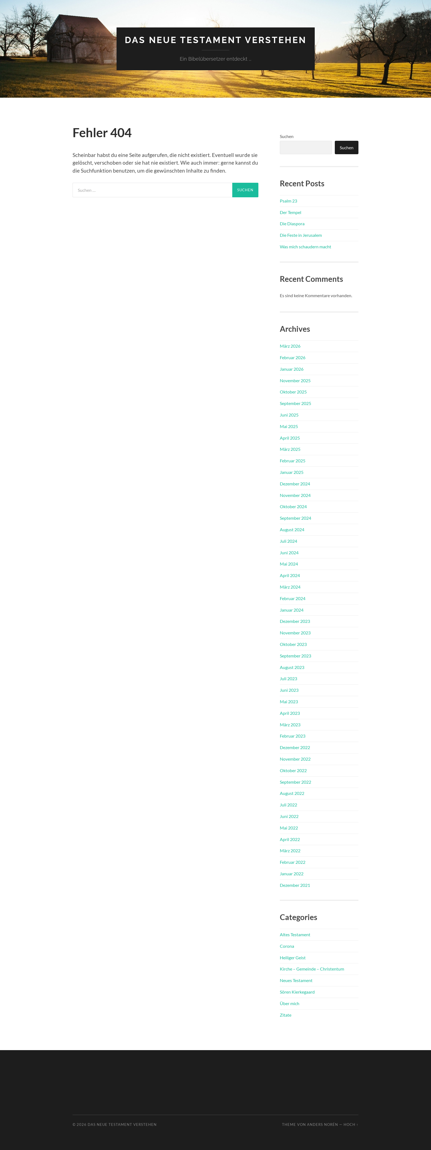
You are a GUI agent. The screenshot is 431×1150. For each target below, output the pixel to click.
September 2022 (295, 782)
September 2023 (295, 655)
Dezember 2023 (295, 621)
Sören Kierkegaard (297, 991)
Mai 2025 (289, 426)
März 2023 (290, 724)
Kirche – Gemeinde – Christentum (312, 968)
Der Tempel (290, 212)
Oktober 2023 (293, 644)
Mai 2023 (289, 701)
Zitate (285, 1014)
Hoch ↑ (351, 1124)
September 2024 (295, 518)
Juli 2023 (288, 678)
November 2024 (295, 495)
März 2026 (290, 345)
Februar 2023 (292, 735)
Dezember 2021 (295, 885)
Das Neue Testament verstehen (215, 40)
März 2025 (290, 449)
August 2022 (292, 793)
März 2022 (290, 850)
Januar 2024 (291, 609)
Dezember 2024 (295, 483)
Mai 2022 (289, 827)
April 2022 (290, 839)
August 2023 (292, 667)
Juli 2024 (288, 541)
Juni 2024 (289, 552)
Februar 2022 (292, 862)
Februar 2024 (292, 598)
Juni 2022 (289, 816)
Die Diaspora (292, 223)
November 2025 (295, 380)
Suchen (287, 136)
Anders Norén (322, 1124)
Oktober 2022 (293, 770)
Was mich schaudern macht (305, 246)
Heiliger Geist (293, 957)
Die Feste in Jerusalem (301, 235)
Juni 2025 (289, 414)
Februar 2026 (292, 357)
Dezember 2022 (295, 747)
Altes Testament (295, 934)
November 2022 (295, 758)
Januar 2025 (291, 472)
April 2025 (290, 437)
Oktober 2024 (293, 506)
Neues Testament (296, 980)
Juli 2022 (288, 804)
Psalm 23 (288, 200)
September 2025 (295, 403)
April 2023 (290, 713)
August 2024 (292, 529)
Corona (287, 946)
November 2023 (295, 632)
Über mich (289, 1003)
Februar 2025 (292, 460)
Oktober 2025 (293, 391)
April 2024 (290, 575)
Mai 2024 (289, 563)
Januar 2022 (291, 873)
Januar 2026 (291, 369)
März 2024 (290, 586)
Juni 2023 (289, 690)
